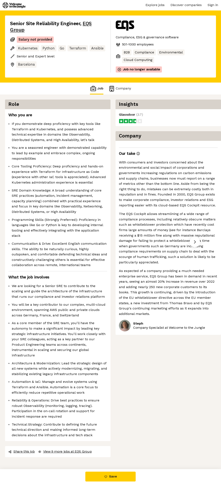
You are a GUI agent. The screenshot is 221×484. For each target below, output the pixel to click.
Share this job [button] (21, 451)
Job (96, 88)
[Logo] (14, 5)
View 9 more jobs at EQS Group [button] (65, 451)
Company (119, 88)
